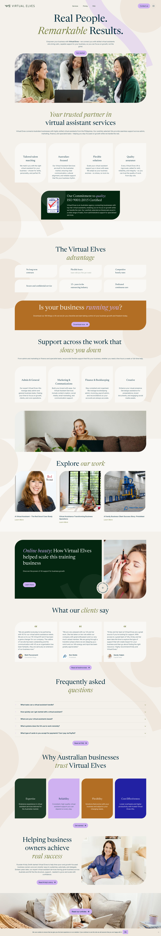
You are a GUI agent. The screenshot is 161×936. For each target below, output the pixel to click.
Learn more (29, 585)
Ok (126, 932)
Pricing (85, 6)
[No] (158, 932)
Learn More (19, 520)
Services (75, 6)
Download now (79, 324)
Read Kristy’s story (46, 888)
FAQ (94, 6)
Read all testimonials (79, 669)
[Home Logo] (20, 6)
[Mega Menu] (153, 6)
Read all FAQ (79, 748)
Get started (80, 53)
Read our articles (79, 917)
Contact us (144, 6)
